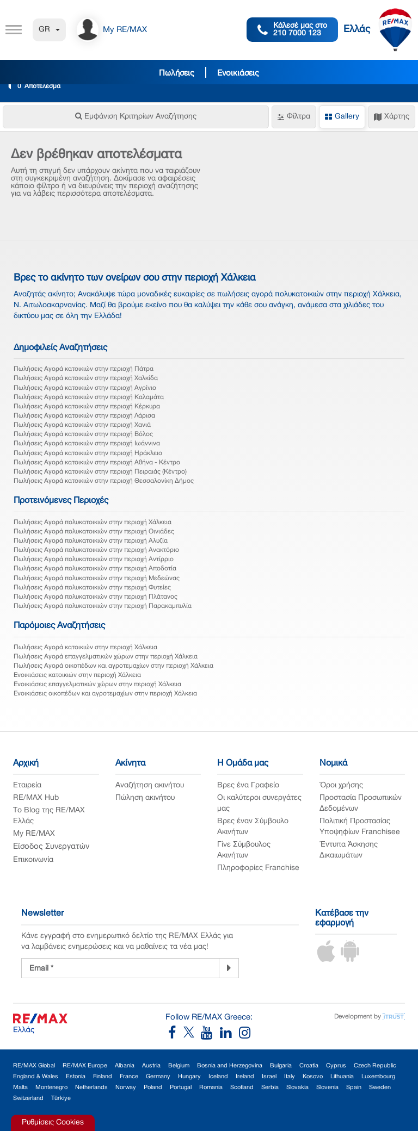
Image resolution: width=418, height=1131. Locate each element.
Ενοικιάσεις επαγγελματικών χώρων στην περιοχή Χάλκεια (97, 684)
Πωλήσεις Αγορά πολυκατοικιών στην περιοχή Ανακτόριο (96, 550)
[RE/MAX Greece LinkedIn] (229, 1035)
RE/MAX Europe (85, 1065)
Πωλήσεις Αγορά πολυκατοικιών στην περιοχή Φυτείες (92, 588)
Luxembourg (378, 1076)
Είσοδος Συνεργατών (51, 846)
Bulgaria (281, 1065)
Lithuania (342, 1076)
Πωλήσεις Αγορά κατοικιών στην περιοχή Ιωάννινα (87, 443)
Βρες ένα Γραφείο (248, 785)
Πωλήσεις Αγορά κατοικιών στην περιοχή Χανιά (82, 425)
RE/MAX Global (34, 1065)
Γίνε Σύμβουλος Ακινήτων (244, 850)
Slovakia (297, 1087)
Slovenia (327, 1087)
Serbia (270, 1087)
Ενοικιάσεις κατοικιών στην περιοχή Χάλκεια (77, 675)
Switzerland (28, 1098)
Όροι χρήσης (341, 785)
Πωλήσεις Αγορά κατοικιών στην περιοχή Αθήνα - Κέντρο (97, 462)
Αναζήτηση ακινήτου (149, 785)
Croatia (308, 1065)
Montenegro (51, 1087)
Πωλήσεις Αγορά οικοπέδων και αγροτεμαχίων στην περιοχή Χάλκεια (113, 666)
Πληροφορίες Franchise (258, 868)
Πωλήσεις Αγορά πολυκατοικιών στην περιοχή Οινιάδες (94, 532)
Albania (124, 1065)
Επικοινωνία (33, 859)
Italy (289, 1076)
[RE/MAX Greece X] (189, 1035)
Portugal (181, 1087)
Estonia (75, 1076)
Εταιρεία (27, 785)
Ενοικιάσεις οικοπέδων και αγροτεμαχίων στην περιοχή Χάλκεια (105, 694)
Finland (102, 1076)
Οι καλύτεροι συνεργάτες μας (259, 803)
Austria (151, 1065)
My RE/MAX (34, 833)
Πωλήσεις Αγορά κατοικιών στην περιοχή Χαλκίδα (86, 378)
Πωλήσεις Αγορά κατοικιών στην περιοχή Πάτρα (83, 369)
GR (49, 29)
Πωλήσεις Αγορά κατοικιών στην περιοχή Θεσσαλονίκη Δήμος (104, 481)
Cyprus (336, 1065)
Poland (153, 1087)
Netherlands (91, 1087)
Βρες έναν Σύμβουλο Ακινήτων (252, 827)
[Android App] (350, 960)
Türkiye (61, 1098)
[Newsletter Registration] (120, 968)
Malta (20, 1087)
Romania (211, 1087)
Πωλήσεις (176, 73)
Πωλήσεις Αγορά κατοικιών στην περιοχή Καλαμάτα (89, 397)
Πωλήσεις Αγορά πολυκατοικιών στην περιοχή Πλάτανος (95, 597)
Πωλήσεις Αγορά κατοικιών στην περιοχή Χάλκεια (85, 647)
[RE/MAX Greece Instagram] (244, 1035)
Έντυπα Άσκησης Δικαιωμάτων (348, 850)
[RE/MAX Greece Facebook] (175, 1035)
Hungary (189, 1076)
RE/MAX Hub (36, 797)
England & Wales (35, 1076)
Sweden (380, 1087)
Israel (269, 1076)
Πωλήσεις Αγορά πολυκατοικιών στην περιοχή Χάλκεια (92, 522)
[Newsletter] (228, 968)
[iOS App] (326, 960)
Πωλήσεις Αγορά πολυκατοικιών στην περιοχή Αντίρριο (94, 559)
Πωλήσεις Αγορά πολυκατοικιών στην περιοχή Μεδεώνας (97, 578)
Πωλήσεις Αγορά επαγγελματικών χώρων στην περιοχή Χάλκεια (106, 657)
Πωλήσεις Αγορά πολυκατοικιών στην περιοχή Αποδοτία (95, 568)
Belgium (178, 1065)
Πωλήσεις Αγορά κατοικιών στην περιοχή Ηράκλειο (88, 453)
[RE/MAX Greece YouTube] (210, 1035)
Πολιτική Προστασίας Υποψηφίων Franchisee (359, 827)
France (129, 1076)
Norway (125, 1087)
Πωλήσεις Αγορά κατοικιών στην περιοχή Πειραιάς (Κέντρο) (100, 472)
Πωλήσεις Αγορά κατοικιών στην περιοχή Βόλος (83, 434)
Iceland (218, 1076)
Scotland (242, 1087)
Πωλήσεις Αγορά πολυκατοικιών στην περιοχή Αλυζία (91, 541)
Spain (353, 1087)
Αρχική (26, 763)
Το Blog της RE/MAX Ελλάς (49, 816)
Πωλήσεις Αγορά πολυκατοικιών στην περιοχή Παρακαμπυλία (103, 606)
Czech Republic (375, 1065)
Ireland (245, 1076)
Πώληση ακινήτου (145, 797)
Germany (158, 1076)
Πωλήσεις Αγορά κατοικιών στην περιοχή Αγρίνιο (85, 388)
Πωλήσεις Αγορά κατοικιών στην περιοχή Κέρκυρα (87, 406)
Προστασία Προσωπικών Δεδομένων (360, 803)
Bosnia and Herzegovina (229, 1065)
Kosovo (313, 1076)
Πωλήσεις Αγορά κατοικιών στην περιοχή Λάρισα (84, 416)
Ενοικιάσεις (238, 73)
